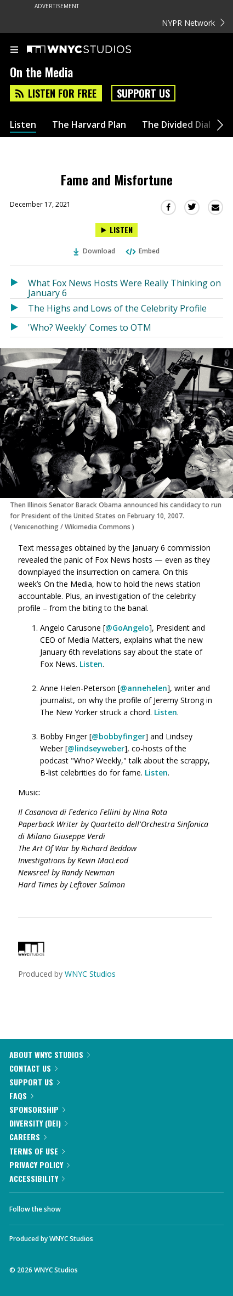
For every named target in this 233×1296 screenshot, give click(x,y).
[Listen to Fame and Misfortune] (116, 230)
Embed (142, 251)
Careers (28, 1136)
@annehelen (143, 688)
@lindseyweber (95, 748)
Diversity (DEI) (38, 1123)
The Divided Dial (176, 124)
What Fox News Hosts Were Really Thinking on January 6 (124, 287)
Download (94, 251)
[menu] (14, 50)
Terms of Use (37, 1151)
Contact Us (33, 1068)
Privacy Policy (39, 1164)
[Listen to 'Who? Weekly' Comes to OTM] (19, 327)
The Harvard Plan (89, 124)
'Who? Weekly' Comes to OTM (89, 327)
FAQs (21, 1095)
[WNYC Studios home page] (92, 50)
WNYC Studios (90, 974)
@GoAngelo (127, 627)
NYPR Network (193, 23)
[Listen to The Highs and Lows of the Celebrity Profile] (19, 308)
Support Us (143, 93)
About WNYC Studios (49, 1054)
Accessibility (37, 1178)
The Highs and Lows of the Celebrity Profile (117, 308)
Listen (23, 124)
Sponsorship (37, 1109)
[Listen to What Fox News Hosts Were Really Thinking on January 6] (19, 286)
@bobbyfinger (118, 736)
